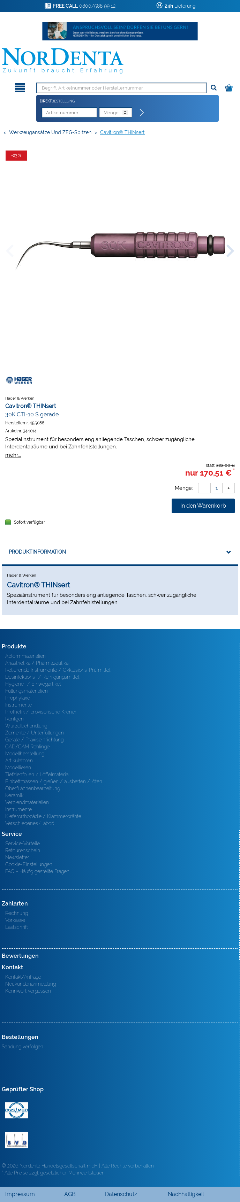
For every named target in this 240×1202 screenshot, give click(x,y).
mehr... (13, 455)
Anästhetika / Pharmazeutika (36, 663)
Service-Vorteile (22, 843)
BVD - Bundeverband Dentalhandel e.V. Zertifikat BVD (16, 1140)
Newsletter (17, 857)
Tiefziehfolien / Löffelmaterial (37, 774)
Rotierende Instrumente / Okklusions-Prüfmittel (57, 670)
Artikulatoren (19, 760)
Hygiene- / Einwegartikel (33, 684)
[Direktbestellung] (142, 113)
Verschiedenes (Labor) (29, 823)
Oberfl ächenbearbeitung (32, 788)
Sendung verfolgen (22, 1046)
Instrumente (18, 705)
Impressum (20, 1194)
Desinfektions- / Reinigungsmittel (42, 677)
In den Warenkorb (203, 505)
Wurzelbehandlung (26, 726)
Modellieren (18, 767)
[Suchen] (214, 88)
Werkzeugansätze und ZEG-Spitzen (50, 132)
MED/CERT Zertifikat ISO (16, 1110)
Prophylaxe (17, 698)
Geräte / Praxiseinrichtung (34, 739)
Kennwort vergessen (28, 991)
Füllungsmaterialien (26, 691)
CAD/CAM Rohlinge (27, 746)
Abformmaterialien (25, 656)
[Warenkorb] (230, 86)
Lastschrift (16, 927)
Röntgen (14, 719)
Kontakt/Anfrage (23, 977)
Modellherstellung (24, 753)
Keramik (14, 795)
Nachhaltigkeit (186, 1194)
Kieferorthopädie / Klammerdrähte (43, 816)
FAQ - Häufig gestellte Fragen (37, 871)
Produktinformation (37, 552)
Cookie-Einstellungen (28, 864)
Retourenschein (22, 850)
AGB (70, 1194)
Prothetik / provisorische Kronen (41, 712)
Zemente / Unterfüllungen (34, 732)
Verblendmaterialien (27, 802)
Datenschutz (121, 1194)
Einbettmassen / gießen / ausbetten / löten (53, 781)
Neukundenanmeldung (30, 984)
